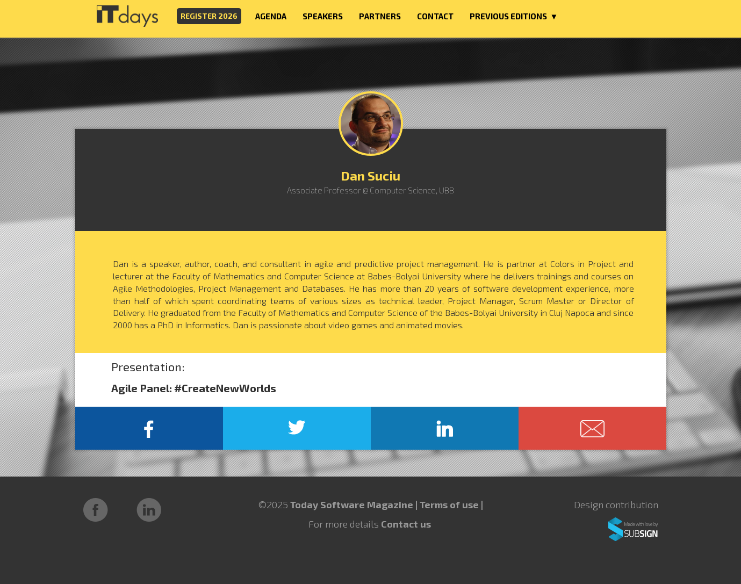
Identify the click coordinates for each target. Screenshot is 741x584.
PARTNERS (380, 16)
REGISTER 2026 (209, 15)
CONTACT (435, 16)
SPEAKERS (323, 16)
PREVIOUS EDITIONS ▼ (514, 16)
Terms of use (450, 504)
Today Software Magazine (351, 504)
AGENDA (270, 16)
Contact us (406, 524)
